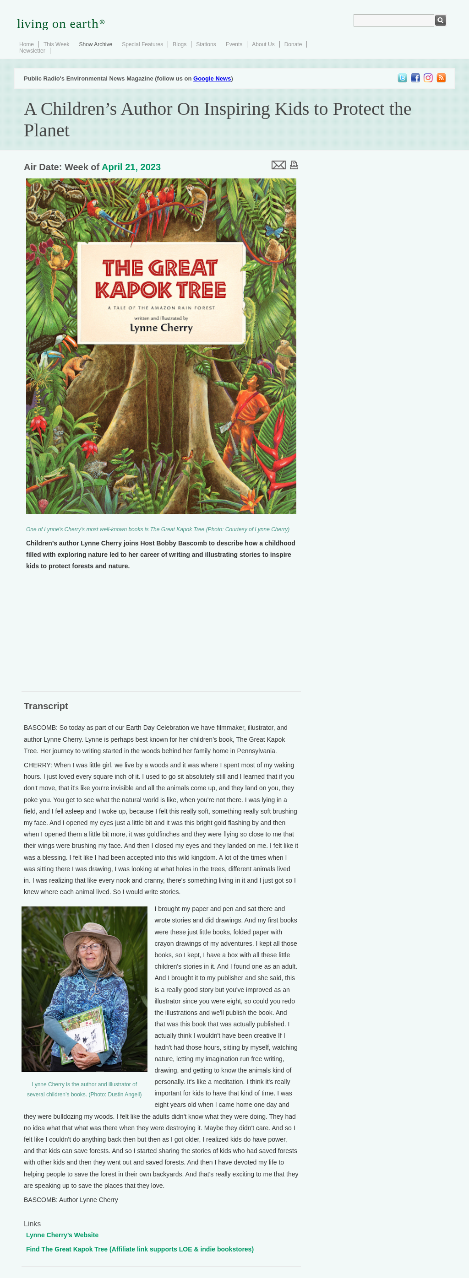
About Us (263, 44)
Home (26, 44)
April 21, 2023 (131, 167)
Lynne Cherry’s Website (62, 1235)
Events (234, 44)
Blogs (179, 44)
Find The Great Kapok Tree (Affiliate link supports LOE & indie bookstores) (140, 1249)
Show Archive (95, 44)
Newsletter (32, 51)
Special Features (142, 44)
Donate (293, 44)
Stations (206, 44)
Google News (212, 78)
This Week (56, 44)
